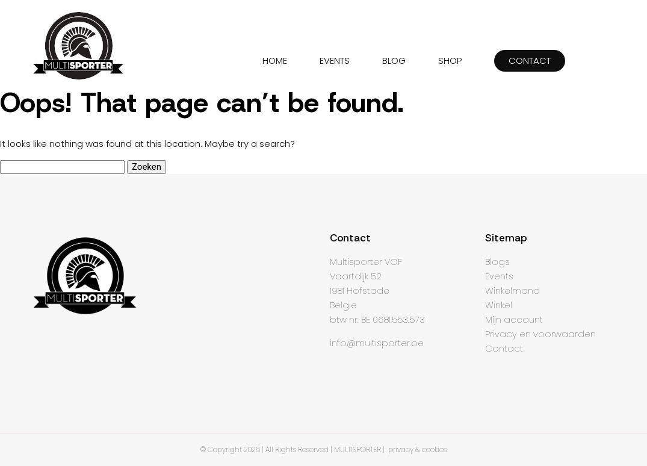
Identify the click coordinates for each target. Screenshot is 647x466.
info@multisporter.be (377, 343)
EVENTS (335, 60)
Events (499, 276)
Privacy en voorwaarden (540, 334)
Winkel (498, 305)
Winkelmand (512, 290)
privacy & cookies (417, 449)
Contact (504, 348)
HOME (274, 60)
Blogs (497, 261)
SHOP (450, 60)
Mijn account (514, 319)
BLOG (394, 60)
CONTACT (530, 60)
